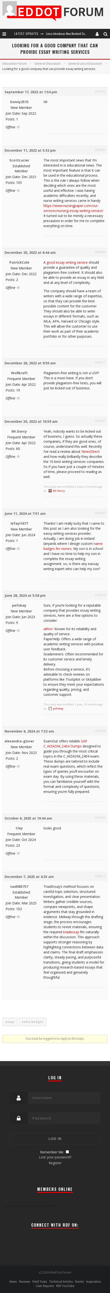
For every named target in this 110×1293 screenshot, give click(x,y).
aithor (48, 629)
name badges (32, 1022)
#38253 (100, 595)
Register (55, 1163)
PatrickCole (19, 262)
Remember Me (51, 1152)
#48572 (100, 876)
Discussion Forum (14, 64)
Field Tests (39, 1282)
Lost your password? (55, 1157)
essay (10, 1022)
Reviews (24, 1282)
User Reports (45, 1286)
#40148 (100, 731)
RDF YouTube (65, 1286)
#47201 (100, 818)
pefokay (19, 605)
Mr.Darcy (19, 431)
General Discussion (47, 64)
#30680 (100, 252)
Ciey (19, 828)
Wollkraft (19, 373)
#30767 (100, 421)
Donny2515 (19, 101)
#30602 (100, 150)
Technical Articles (61, 1282)
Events (79, 1282)
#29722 (100, 91)
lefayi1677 (19, 523)
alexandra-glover (19, 741)
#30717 (100, 363)
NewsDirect (90, 451)
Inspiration (93, 1282)
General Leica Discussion (85, 64)
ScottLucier (19, 160)
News (13, 1282)
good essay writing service (67, 262)
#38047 (100, 513)
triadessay (71, 932)
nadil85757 (19, 886)
